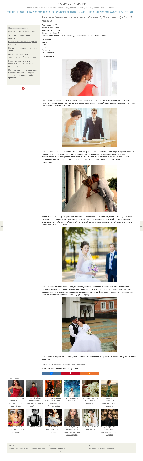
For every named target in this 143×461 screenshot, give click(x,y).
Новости (21, 12)
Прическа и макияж (71, 4)
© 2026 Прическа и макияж (16, 445)
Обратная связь (93, 445)
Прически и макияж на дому (102, 12)
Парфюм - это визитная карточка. (22, 32)
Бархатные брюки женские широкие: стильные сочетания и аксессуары (21, 63)
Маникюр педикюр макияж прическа (76, 364)
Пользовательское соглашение (63, 445)
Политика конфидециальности (57, 448)
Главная (11, 12)
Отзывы (129, 12)
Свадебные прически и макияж (57, 364)
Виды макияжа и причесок (40, 12)
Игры (121, 12)
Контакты (51, 445)
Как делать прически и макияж (71, 12)
